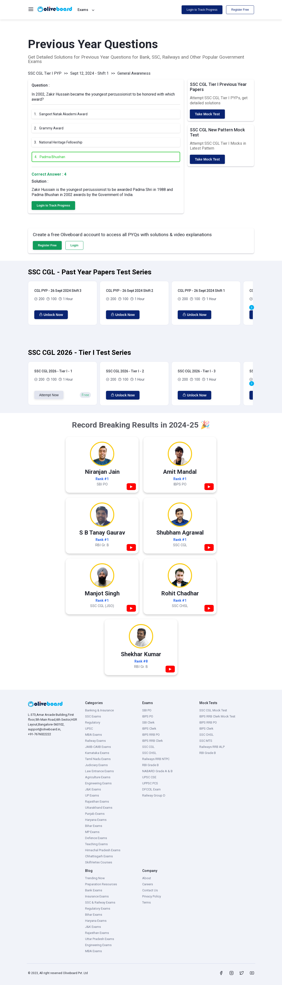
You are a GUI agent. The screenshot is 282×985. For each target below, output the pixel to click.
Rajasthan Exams (97, 801)
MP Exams (92, 832)
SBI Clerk (148, 722)
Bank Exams (93, 890)
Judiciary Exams (96, 765)
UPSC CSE (149, 777)
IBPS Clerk (149, 728)
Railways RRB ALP (212, 747)
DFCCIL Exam (151, 789)
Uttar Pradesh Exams (99, 939)
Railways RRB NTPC (155, 759)
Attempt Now (49, 395)
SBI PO (146, 710)
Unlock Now (51, 315)
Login (74, 245)
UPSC (89, 728)
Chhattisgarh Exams (99, 856)
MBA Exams (93, 734)
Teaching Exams (96, 844)
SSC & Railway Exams (100, 902)
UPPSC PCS (150, 783)
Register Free (240, 9)
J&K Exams (93, 789)
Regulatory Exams (97, 908)
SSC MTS (205, 741)
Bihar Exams (93, 826)
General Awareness (133, 73)
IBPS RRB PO (151, 734)
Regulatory (92, 722)
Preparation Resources (101, 884)
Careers (147, 884)
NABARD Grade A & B (157, 771)
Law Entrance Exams (99, 771)
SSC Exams (93, 716)
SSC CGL (148, 747)
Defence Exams (96, 838)
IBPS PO (147, 716)
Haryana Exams (95, 820)
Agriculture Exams (97, 777)
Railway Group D (153, 795)
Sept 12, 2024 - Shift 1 (89, 73)
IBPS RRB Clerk (152, 741)
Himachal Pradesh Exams (102, 850)
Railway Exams (95, 741)
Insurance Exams (97, 896)
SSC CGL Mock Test (213, 710)
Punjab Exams (95, 813)
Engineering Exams (98, 783)
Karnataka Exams (97, 753)
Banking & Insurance (99, 710)
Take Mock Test (207, 114)
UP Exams (92, 795)
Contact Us (150, 890)
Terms (146, 902)
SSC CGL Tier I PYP (45, 73)
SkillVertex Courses (98, 862)
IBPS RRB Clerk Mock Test (217, 716)
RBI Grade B (150, 765)
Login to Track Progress (202, 9)
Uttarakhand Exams (98, 807)
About (146, 878)
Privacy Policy (151, 896)
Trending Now (95, 878)
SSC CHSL (149, 753)
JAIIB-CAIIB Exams (98, 747)
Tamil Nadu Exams (98, 759)
